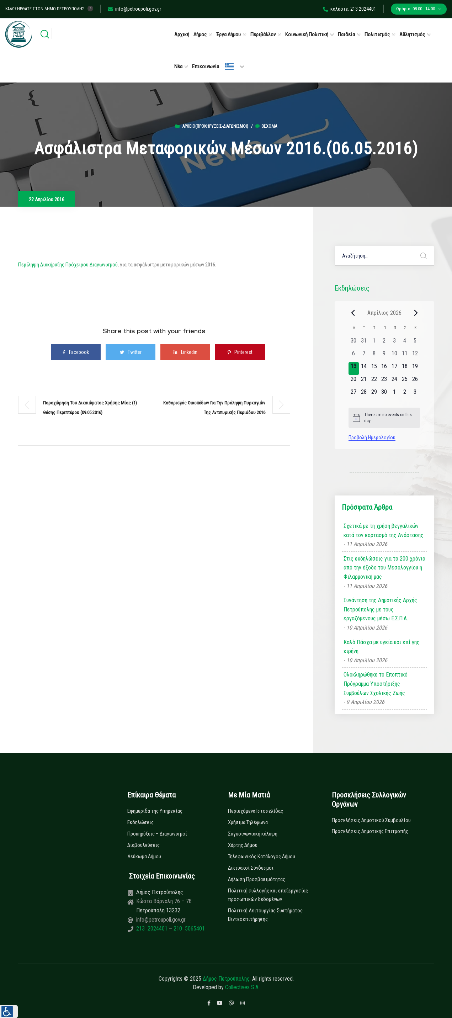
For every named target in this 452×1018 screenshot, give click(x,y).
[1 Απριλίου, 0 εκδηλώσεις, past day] (374, 342)
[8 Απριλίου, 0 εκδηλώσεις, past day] (374, 355)
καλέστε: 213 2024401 (349, 9)
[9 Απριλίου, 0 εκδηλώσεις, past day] (384, 355)
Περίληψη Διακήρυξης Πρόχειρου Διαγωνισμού (68, 264)
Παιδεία (346, 34)
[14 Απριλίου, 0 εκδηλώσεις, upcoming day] (364, 368)
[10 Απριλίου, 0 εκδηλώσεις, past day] (394, 355)
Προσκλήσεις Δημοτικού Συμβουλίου (371, 820)
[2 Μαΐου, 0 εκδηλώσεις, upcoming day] (405, 394)
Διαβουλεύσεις (143, 845)
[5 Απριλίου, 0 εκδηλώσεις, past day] (415, 342)
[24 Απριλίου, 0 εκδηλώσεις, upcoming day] (394, 381)
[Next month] (415, 312)
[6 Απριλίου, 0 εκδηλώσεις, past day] (354, 355)
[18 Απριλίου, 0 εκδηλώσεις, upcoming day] (405, 368)
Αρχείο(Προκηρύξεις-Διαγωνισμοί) (215, 126)
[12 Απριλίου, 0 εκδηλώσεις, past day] (415, 355)
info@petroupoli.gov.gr (134, 9)
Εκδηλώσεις (140, 822)
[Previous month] (353, 312)
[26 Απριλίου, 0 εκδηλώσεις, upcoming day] (415, 381)
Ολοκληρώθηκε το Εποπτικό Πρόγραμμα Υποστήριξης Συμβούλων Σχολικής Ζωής (376, 683)
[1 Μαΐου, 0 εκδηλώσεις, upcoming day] (394, 394)
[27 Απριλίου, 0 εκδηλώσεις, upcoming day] (354, 394)
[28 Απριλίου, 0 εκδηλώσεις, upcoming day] (364, 394)
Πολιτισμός (377, 34)
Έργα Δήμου (228, 34)
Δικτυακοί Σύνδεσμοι (250, 868)
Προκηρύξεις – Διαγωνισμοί (157, 834)
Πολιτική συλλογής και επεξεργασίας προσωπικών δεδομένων (268, 894)
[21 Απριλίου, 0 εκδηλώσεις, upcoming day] (364, 381)
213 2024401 (152, 928)
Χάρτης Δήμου (242, 845)
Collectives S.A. (242, 987)
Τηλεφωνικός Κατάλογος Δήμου (261, 856)
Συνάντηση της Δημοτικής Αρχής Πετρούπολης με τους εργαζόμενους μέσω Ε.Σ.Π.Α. (380, 609)
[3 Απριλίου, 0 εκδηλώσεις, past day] (394, 342)
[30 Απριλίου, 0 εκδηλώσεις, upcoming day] (384, 394)
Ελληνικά (229, 66)
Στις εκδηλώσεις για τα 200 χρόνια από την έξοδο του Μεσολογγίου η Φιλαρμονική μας (384, 567)
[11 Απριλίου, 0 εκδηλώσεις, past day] (405, 355)
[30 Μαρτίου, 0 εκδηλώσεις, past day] (354, 342)
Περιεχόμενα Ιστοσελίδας (255, 811)
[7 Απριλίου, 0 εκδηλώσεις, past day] (364, 355)
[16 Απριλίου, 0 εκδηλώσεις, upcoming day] (384, 368)
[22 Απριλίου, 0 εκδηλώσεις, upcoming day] (374, 381)
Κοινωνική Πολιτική (306, 34)
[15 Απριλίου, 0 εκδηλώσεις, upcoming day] (374, 368)
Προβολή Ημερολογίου (372, 437)
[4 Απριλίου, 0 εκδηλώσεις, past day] (405, 342)
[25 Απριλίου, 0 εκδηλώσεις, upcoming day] (405, 381)
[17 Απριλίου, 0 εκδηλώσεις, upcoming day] (394, 368)
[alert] (384, 418)
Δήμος (200, 34)
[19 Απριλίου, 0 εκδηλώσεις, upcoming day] (415, 368)
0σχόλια (266, 126)
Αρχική (181, 34)
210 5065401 (188, 928)
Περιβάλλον (263, 34)
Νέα (178, 66)
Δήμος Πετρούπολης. (227, 978)
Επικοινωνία (205, 66)
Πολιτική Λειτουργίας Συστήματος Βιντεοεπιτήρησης (265, 914)
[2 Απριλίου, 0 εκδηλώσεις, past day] (384, 342)
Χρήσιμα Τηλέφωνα (248, 822)
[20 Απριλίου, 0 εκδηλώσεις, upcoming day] (354, 381)
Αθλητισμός (412, 34)
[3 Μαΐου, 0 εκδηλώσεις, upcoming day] (415, 394)
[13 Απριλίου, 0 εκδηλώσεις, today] (354, 368)
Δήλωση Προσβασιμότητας (256, 879)
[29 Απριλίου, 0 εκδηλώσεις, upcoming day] (374, 394)
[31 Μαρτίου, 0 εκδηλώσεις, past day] (364, 342)
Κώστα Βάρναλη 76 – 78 (164, 901)
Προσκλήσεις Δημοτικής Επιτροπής (370, 831)
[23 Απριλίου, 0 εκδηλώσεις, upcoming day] (384, 381)
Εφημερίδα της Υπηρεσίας (154, 811)
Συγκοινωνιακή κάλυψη (252, 834)
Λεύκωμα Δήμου (144, 856)
